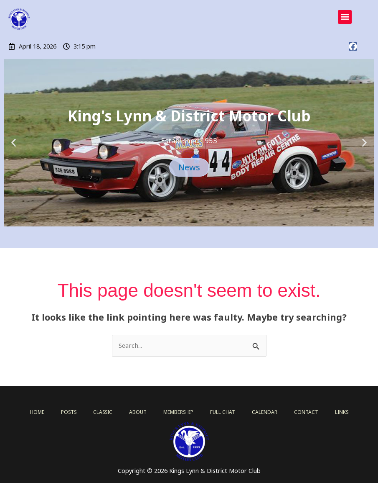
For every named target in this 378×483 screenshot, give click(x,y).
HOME (42, 411)
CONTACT (303, 411)
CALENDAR (264, 411)
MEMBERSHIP (180, 411)
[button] (345, 17)
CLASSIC (107, 411)
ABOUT (141, 411)
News (189, 167)
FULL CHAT (224, 411)
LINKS (336, 411)
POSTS (73, 411)
